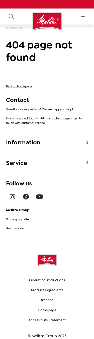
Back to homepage (19, 86)
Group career (15, 228)
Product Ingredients (47, 290)
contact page (60, 118)
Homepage (47, 310)
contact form (26, 118)
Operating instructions (47, 280)
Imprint (47, 300)
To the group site (17, 219)
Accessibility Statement (47, 320)
